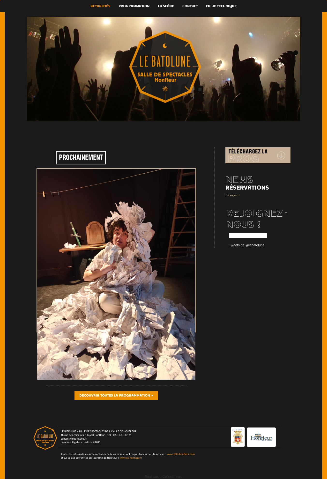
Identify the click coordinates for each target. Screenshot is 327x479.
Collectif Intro (172, 477)
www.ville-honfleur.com (181, 454)
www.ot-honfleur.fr (131, 457)
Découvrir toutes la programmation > (116, 395)
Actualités (100, 6)
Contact (190, 6)
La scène (166, 6)
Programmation (134, 6)
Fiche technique (221, 6)
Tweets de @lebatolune (247, 245)
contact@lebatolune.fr (74, 438)
